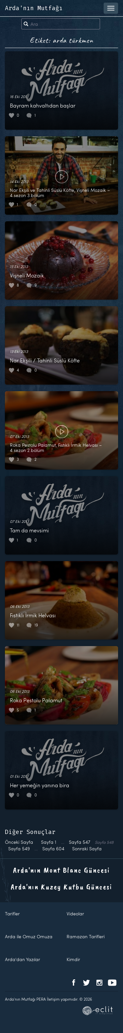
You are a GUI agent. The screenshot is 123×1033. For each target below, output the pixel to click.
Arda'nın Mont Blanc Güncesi (61, 870)
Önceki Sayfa (19, 842)
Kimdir (73, 959)
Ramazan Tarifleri (86, 936)
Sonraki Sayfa (87, 848)
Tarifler (12, 913)
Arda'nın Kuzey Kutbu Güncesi (61, 886)
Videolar (75, 913)
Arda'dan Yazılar (22, 959)
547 (79, 842)
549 (19, 848)
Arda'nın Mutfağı (34, 8)
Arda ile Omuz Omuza (28, 936)
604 (53, 848)
